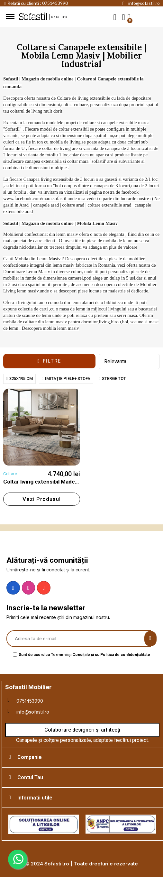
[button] (115, 17)
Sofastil (33, 17)
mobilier (59, 17)
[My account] (123, 17)
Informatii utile (34, 798)
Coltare (10, 473)
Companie (29, 757)
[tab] (82, 757)
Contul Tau (30, 777)
